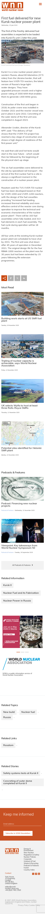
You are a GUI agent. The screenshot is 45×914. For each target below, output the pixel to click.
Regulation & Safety (31, 855)
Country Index (29, 870)
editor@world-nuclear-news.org (11, 888)
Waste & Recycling (31, 863)
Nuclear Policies (30, 857)
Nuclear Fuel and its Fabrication (21, 593)
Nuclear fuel (28, 712)
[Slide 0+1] (18, 652)
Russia (7, 717)
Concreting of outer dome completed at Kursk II (17, 782)
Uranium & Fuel (30, 861)
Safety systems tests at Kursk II (20, 773)
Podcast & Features (31, 866)
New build (9, 712)
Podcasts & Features (7, 510)
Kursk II (7, 585)
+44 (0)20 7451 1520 (13, 890)
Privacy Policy (23, 905)
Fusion (26, 868)
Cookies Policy (34, 905)
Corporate (28, 859)
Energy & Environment (28, 850)
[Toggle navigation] (40, 4)
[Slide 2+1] (27, 652)
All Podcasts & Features (21, 565)
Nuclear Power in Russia (17, 601)
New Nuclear (29, 853)
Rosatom (8, 745)
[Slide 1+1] (22, 652)
